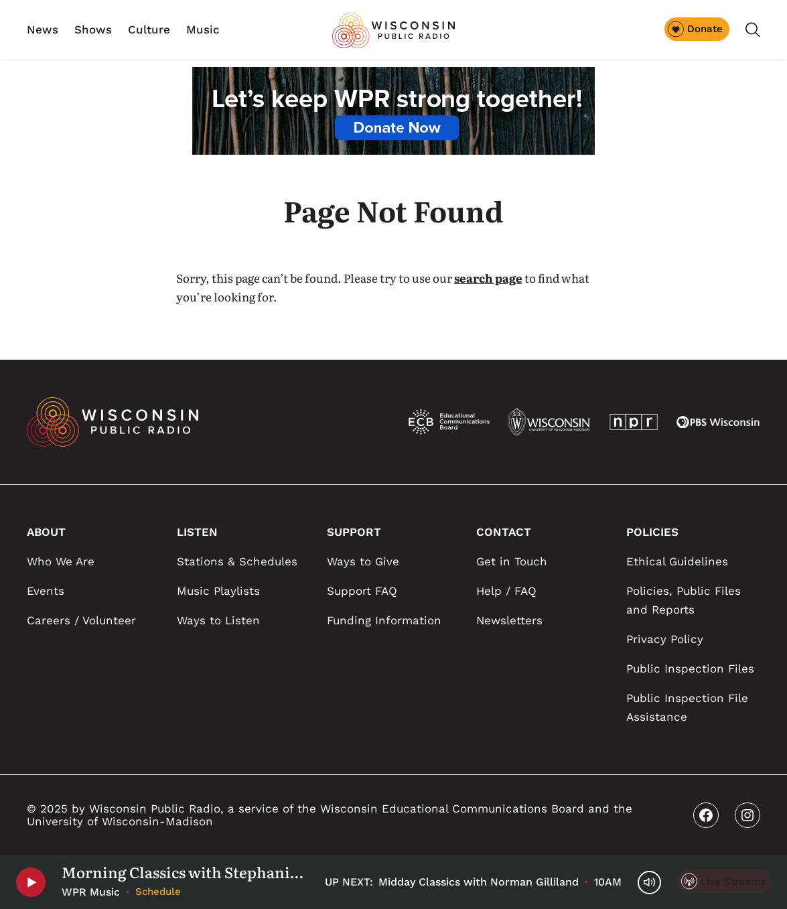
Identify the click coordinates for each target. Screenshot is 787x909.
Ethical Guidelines (677, 561)
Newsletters (509, 620)
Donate (695, 29)
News (42, 29)
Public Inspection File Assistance (687, 707)
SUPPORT (354, 532)
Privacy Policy (664, 639)
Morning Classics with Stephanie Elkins (185, 872)
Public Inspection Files (690, 668)
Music (203, 29)
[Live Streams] (724, 881)
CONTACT (503, 532)
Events (45, 591)
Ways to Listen (218, 620)
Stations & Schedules (237, 561)
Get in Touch (511, 561)
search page (488, 277)
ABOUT (46, 532)
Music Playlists (218, 591)
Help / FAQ (506, 591)
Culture (149, 29)
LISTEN (197, 532)
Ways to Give (363, 561)
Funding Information (384, 620)
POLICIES (652, 532)
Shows (93, 29)
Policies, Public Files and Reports (683, 600)
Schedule (158, 892)
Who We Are (60, 561)
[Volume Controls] (649, 882)
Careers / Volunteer (81, 620)
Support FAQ (362, 591)
